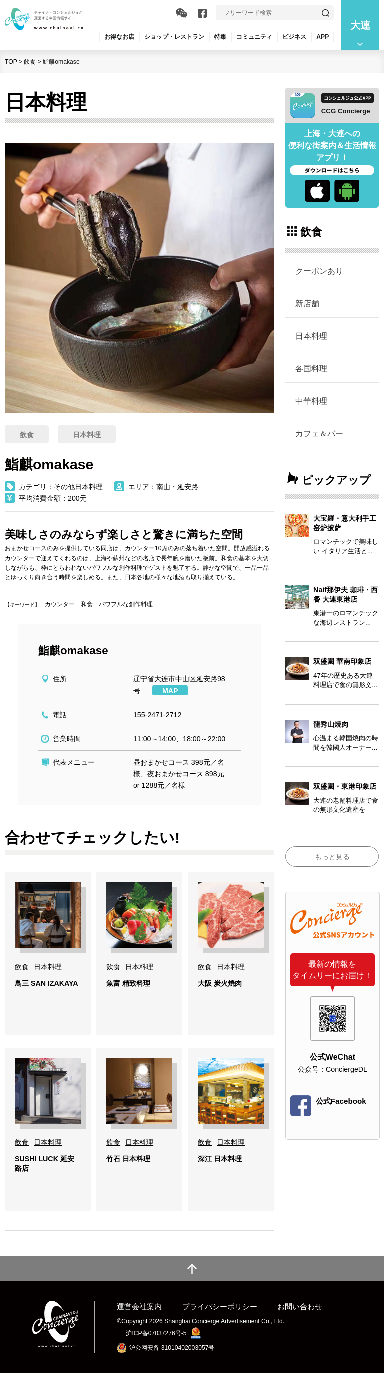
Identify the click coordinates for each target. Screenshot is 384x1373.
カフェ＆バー (320, 433)
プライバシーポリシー (220, 1306)
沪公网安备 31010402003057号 (172, 1347)
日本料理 (312, 335)
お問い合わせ (300, 1306)
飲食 (30, 61)
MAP (170, 690)
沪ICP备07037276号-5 (156, 1333)
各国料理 (312, 368)
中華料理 (312, 400)
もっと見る (332, 857)
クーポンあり (320, 270)
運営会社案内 (139, 1306)
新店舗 (308, 303)
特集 (220, 36)
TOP (11, 61)
